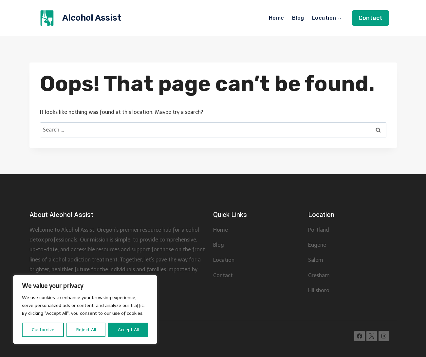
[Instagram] (384, 336)
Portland (318, 230)
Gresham (319, 275)
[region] (85, 309)
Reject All (86, 329)
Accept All (128, 329)
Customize (43, 329)
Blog (298, 18)
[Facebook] (359, 336)
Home (276, 18)
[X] (371, 336)
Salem (315, 260)
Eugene (317, 245)
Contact (370, 18)
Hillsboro (318, 290)
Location (223, 260)
